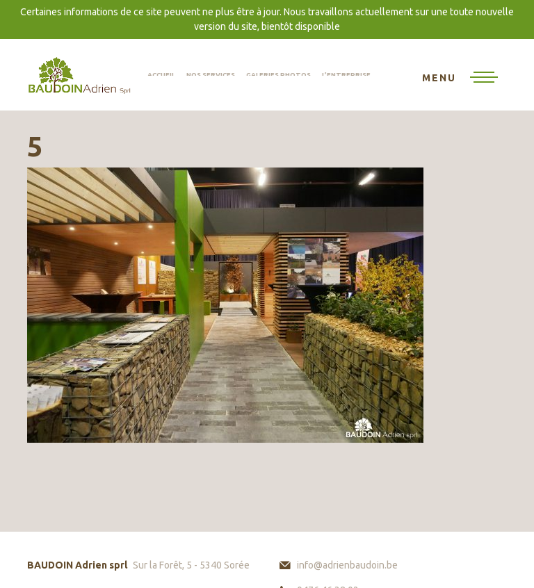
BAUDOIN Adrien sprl (79, 74)
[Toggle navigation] (460, 78)
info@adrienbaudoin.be (347, 565)
